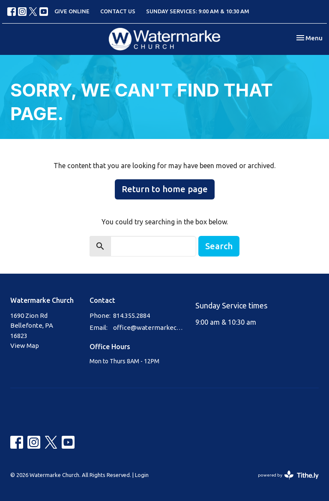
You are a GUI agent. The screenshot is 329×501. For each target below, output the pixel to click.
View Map (24, 345)
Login (142, 475)
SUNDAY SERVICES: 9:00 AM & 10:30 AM (197, 11)
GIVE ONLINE (72, 11)
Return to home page (165, 189)
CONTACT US (117, 11)
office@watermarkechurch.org (150, 327)
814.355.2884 (131, 315)
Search (219, 246)
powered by (288, 475)
